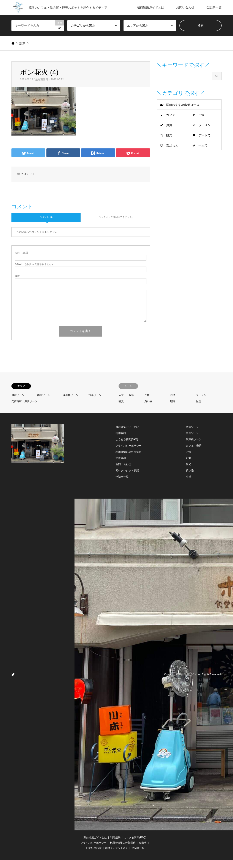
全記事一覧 (214, 7)
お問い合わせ (185, 7)
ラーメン (204, 125)
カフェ (170, 115)
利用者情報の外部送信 (128, 451)
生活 (198, 401)
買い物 (148, 401)
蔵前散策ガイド (188, 674)
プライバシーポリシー (128, 445)
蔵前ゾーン (17, 395)
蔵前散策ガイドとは (150, 7)
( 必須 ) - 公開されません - (34, 264)
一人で (203, 145)
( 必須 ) (22, 252)
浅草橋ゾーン (70, 395)
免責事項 (121, 457)
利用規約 (121, 433)
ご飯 (201, 115)
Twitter (12, 674)
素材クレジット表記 (127, 470)
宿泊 (172, 401)
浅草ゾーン (95, 395)
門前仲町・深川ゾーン (24, 401)
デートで (204, 135)
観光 (169, 135)
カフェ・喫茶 (126, 395)
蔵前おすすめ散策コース (182, 105)
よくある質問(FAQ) (127, 439)
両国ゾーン (43, 395)
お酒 (169, 125)
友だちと (172, 145)
